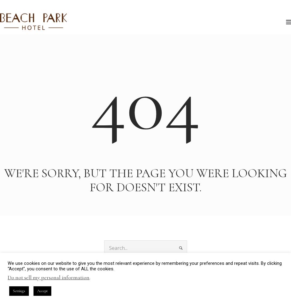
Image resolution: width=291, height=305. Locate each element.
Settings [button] (19, 290)
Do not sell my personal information (48, 277)
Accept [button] (42, 290)
